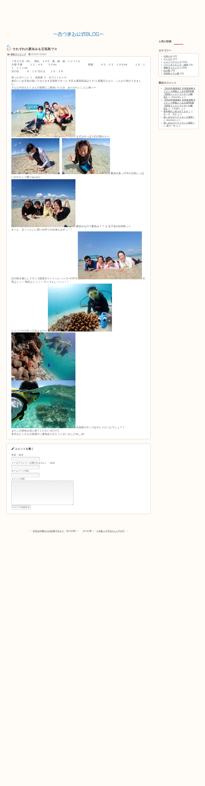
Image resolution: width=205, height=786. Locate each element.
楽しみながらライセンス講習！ (179, 117)
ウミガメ (168, 59)
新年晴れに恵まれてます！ (177, 111)
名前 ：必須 (17, 455)
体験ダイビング (18, 54)
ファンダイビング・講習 (176, 65)
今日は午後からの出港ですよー (48, 535)
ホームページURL (20, 471)
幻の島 (167, 70)
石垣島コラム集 (171, 73)
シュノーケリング (172, 62)
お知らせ (168, 56)
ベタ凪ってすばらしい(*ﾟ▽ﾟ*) (110, 535)
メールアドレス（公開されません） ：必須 (33, 463)
